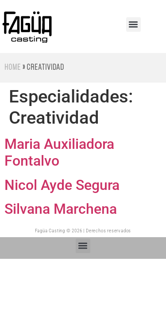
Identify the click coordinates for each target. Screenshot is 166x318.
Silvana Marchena (60, 209)
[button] (133, 24)
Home (12, 68)
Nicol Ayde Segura (62, 185)
